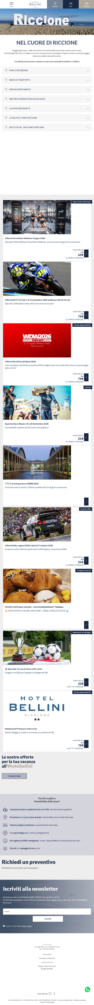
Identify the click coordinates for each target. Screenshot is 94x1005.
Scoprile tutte (14, 776)
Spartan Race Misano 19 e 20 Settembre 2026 (27, 424)
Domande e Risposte (47, 958)
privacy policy (27, 926)
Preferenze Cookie (80, 1000)
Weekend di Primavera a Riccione (21, 728)
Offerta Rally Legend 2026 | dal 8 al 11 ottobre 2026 (29, 545)
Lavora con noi (47, 962)
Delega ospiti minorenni (47, 966)
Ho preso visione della (18, 926)
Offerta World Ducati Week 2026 (20, 361)
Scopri (86, 253)
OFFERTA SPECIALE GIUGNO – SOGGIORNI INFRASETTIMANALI (34, 607)
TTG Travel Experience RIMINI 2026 (22, 483)
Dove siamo (47, 954)
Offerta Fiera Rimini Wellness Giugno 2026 (25, 238)
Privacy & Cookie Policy (65, 1000)
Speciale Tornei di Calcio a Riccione (23, 669)
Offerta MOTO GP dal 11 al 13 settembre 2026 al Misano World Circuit (37, 300)
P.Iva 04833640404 (15, 1000)
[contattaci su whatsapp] (87, 989)
